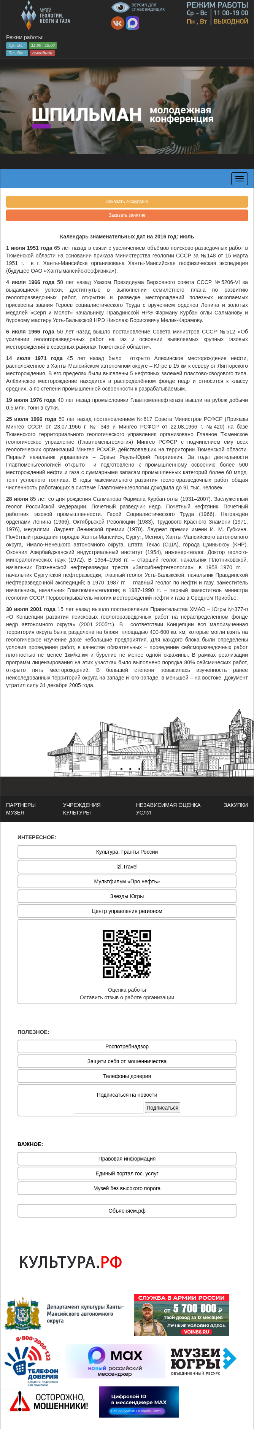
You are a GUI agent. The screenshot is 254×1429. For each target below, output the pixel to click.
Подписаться (163, 1108)
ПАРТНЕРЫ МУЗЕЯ (21, 809)
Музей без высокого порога (127, 1188)
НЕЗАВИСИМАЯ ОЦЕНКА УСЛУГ (168, 809)
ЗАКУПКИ (236, 805)
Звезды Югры (127, 896)
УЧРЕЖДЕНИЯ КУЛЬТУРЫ (82, 809)
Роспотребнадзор (127, 1046)
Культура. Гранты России (127, 852)
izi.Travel (127, 867)
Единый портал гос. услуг (126, 1173)
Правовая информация (127, 1159)
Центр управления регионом (127, 911)
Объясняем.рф (127, 1211)
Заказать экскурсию (127, 201)
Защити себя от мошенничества (127, 1061)
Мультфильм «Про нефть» (127, 881)
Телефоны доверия (127, 1076)
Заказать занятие (126, 215)
